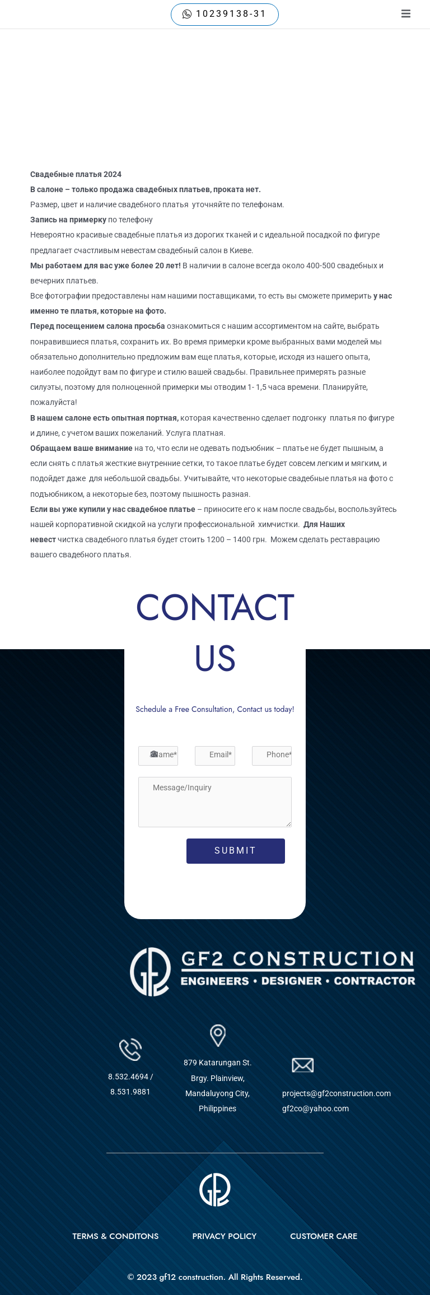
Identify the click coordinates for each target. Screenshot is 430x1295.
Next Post (391, 600)
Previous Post (47, 600)
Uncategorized (64, 151)
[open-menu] (406, 14)
